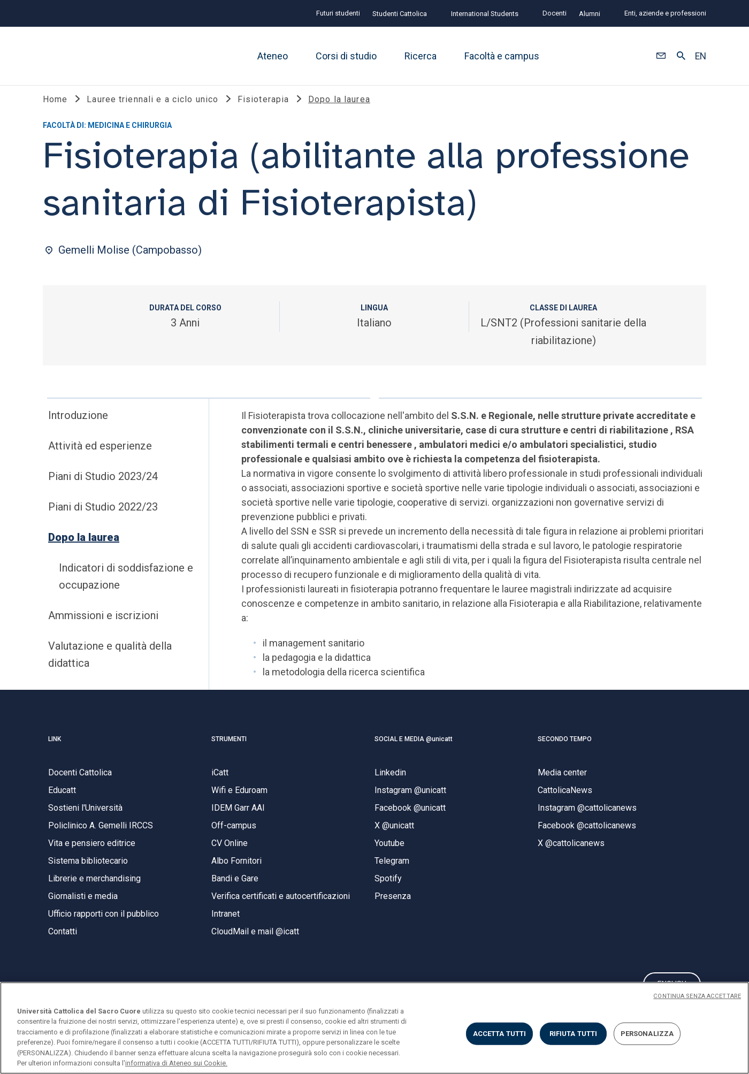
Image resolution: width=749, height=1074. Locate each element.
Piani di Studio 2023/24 (103, 487)
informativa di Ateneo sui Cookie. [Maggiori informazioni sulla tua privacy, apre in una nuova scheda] (176, 1063)
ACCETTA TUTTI (499, 1034)
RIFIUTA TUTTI (573, 1034)
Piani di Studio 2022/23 (103, 518)
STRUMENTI (229, 750)
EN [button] (700, 56)
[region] (374, 1028)
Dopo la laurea (83, 548)
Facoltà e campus (501, 56)
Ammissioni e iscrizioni (103, 626)
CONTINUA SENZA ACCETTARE (697, 996)
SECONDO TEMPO (565, 750)
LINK (54, 750)
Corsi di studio (346, 56)
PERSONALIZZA (647, 1034)
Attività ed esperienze (100, 457)
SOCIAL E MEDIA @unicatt (413, 750)
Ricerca (420, 56)
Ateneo (272, 56)
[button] (661, 56)
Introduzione (78, 426)
